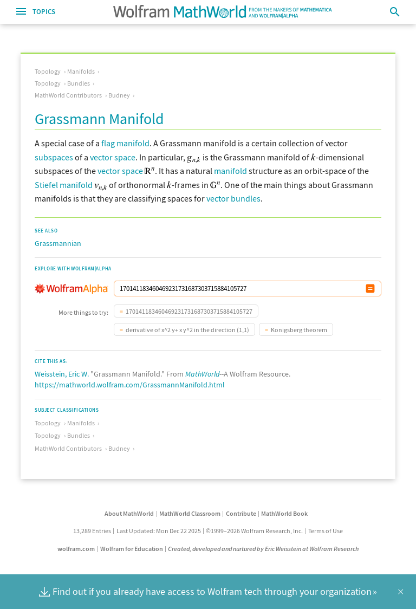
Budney (119, 95)
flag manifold (125, 143)
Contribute (241, 513)
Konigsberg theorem (299, 330)
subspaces (54, 157)
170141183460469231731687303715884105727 (189, 311)
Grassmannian (58, 243)
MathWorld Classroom (189, 513)
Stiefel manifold (64, 184)
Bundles (78, 83)
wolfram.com (76, 549)
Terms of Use (325, 531)
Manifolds (81, 71)
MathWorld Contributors (68, 95)
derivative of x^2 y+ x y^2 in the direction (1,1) (187, 330)
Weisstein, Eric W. (62, 374)
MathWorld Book (284, 513)
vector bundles (233, 198)
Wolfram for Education (131, 549)
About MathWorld (129, 513)
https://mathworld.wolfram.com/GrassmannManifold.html (130, 385)
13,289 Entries (92, 531)
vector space (112, 157)
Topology (48, 71)
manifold (230, 170)
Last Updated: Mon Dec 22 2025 (158, 531)
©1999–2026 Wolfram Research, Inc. (254, 531)
